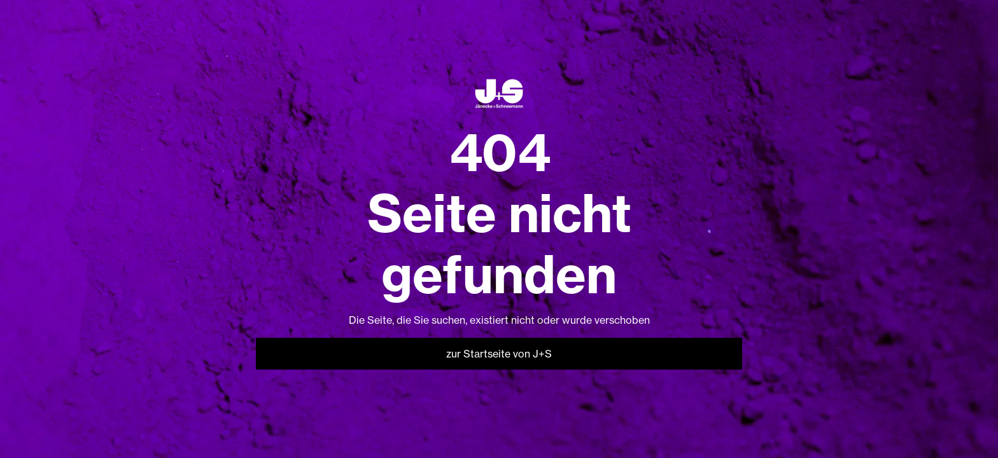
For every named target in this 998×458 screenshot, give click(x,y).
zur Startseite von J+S (499, 353)
